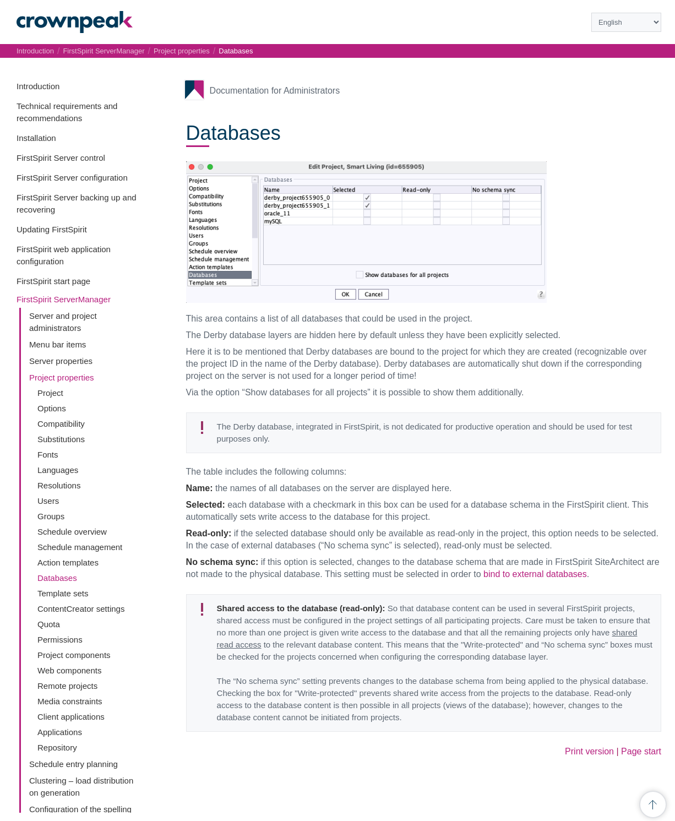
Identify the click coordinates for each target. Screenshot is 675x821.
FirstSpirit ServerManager (64, 299)
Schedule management (79, 547)
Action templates (68, 562)
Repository (57, 747)
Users (48, 500)
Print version (589, 751)
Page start (641, 751)
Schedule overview (72, 531)
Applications (59, 732)
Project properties (61, 377)
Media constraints (69, 701)
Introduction (38, 86)
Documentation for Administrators (275, 90)
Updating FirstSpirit (52, 229)
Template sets (63, 593)
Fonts (47, 454)
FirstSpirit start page (53, 281)
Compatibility (61, 423)
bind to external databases (535, 574)
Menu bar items (57, 344)
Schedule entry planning (73, 764)
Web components (69, 670)
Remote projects (67, 685)
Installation (36, 138)
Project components (74, 655)
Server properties (60, 361)
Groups (50, 516)
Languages (57, 470)
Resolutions (58, 485)
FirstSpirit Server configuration (72, 177)
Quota (48, 624)
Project (50, 393)
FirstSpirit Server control (61, 157)
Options (51, 408)
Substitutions (61, 439)
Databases (57, 578)
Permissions (60, 639)
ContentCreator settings (80, 608)
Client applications (71, 716)
